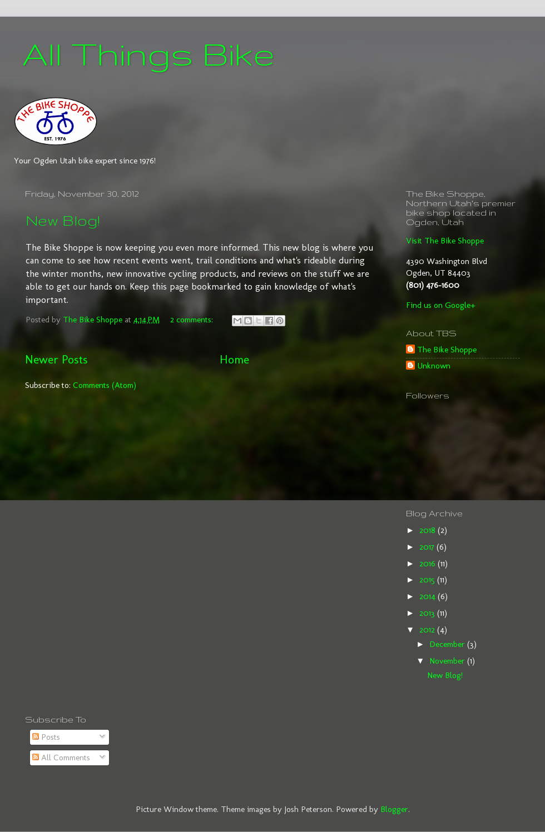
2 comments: (192, 320)
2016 (428, 564)
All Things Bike (148, 53)
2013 (428, 613)
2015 (428, 580)
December (448, 644)
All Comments (61, 758)
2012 (428, 630)
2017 (428, 547)
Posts (46, 737)
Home (234, 359)
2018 (428, 530)
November (448, 661)
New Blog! (63, 220)
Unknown (433, 366)
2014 (428, 596)
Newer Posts (56, 359)
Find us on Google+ (440, 305)
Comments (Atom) (104, 385)
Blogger (394, 809)
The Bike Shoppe (447, 350)
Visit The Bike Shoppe (445, 241)
